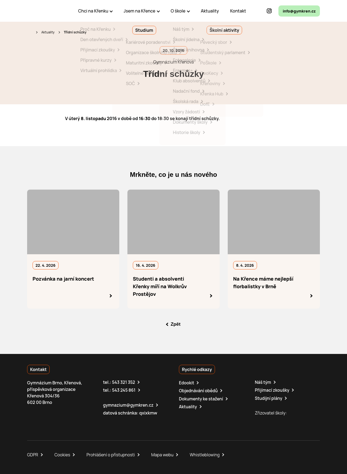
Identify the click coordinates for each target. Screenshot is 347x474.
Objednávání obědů (199, 391)
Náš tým (263, 382)
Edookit (187, 383)
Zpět (176, 324)
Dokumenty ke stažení (201, 398)
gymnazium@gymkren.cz (129, 405)
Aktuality (47, 32)
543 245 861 (124, 390)
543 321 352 (124, 382)
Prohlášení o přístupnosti (112, 454)
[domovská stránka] (50, 11)
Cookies (63, 454)
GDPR (32, 454)
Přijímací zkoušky (272, 390)
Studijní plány (269, 398)
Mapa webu (164, 454)
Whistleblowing (207, 454)
